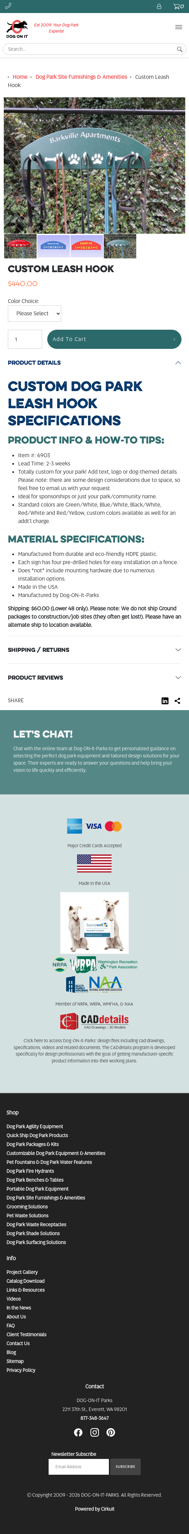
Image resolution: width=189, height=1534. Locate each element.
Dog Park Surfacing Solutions (36, 1242)
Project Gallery (22, 1272)
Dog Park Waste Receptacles (36, 1224)
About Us (16, 1317)
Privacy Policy (21, 1370)
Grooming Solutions (27, 1207)
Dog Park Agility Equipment (35, 1126)
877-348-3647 (94, 1418)
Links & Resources (26, 1290)
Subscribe (125, 1466)
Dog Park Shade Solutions (33, 1233)
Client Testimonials (26, 1334)
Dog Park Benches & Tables (35, 1180)
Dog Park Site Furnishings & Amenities (46, 1198)
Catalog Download (26, 1281)
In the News (19, 1308)
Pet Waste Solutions (27, 1216)
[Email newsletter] (78, 1467)
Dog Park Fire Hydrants (30, 1171)
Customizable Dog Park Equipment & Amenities (56, 1153)
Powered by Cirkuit (94, 1509)
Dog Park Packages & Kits (33, 1144)
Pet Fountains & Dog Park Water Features (49, 1162)
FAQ (11, 1326)
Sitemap (15, 1361)
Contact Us (18, 1343)
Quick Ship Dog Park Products (37, 1135)
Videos (14, 1299)
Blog (11, 1352)
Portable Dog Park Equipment (37, 1189)
